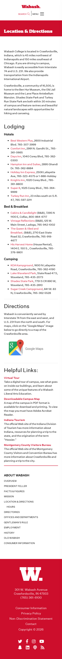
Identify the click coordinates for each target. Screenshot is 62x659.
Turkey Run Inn (20, 195)
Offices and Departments (21, 517)
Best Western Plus (22, 140)
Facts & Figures (14, 491)
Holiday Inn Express (23, 172)
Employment (12, 527)
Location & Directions (19, 501)
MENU (38, 14)
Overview (10, 480)
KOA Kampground (22, 265)
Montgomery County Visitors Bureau (27, 445)
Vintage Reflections (23, 220)
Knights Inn (18, 180)
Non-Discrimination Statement (31, 618)
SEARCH (24, 14)
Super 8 (15, 188)
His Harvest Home (22, 244)
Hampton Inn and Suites (25, 164)
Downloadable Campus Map (22, 399)
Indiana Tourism (14, 420)
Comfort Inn (18, 148)
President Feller (15, 486)
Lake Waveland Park (23, 273)
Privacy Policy (31, 613)
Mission (9, 496)
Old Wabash (12, 537)
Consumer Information (19, 543)
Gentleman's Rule (16, 522)
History (9, 532)
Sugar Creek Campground (27, 289)
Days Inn (16, 156)
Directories (12, 512)
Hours (11, 506)
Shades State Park (22, 281)
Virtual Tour (12, 377)
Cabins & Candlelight (24, 212)
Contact (31, 624)
